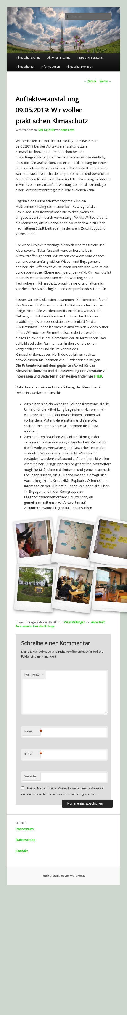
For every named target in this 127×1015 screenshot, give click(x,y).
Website (30, 776)
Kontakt (22, 851)
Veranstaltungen (74, 622)
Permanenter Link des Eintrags (35, 626)
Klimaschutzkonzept (79, 67)
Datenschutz (25, 839)
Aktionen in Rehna (58, 58)
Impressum (25, 828)
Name (32, 731)
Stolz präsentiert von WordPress (64, 876)
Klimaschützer (25, 67)
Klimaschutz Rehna (28, 58)
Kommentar (33, 674)
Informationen (50, 67)
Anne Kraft (67, 130)
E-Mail (32, 753)
